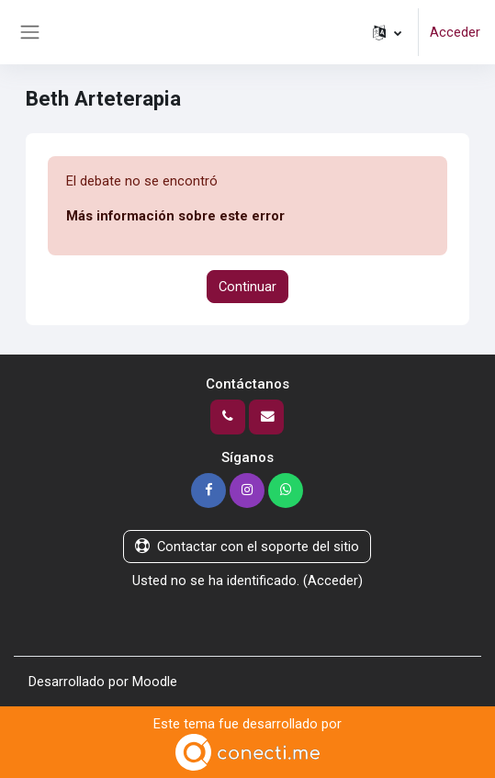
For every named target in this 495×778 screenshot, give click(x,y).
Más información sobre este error (175, 216)
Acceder (455, 32)
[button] (387, 32)
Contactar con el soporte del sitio (247, 546)
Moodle (154, 681)
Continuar (247, 286)
